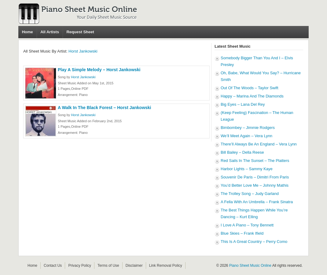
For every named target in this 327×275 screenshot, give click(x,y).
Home (27, 32)
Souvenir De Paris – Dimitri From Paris (255, 177)
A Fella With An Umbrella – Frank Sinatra (257, 202)
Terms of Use (108, 265)
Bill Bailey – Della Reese (242, 152)
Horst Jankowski (82, 51)
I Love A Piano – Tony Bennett (247, 225)
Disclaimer (134, 265)
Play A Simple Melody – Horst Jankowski (99, 69)
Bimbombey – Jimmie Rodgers (248, 127)
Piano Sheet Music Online (250, 265)
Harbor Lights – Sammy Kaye (247, 169)
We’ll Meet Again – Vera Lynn (246, 136)
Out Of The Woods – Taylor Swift (249, 88)
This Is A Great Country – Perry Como (254, 241)
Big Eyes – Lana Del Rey (243, 104)
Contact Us (53, 265)
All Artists (49, 32)
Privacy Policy (79, 265)
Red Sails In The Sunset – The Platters (255, 160)
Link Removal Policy (165, 265)
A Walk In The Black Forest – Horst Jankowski (104, 107)
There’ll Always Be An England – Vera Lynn (259, 144)
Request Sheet (80, 32)
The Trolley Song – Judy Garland (250, 193)
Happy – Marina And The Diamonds (252, 96)
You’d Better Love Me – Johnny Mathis (254, 185)
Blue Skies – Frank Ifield (242, 233)
